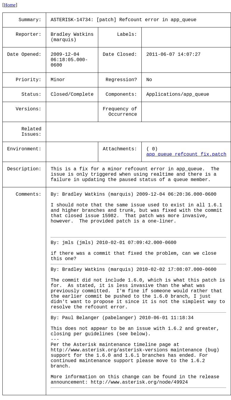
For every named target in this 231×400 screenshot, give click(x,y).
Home (9, 4)
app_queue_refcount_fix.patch (186, 154)
